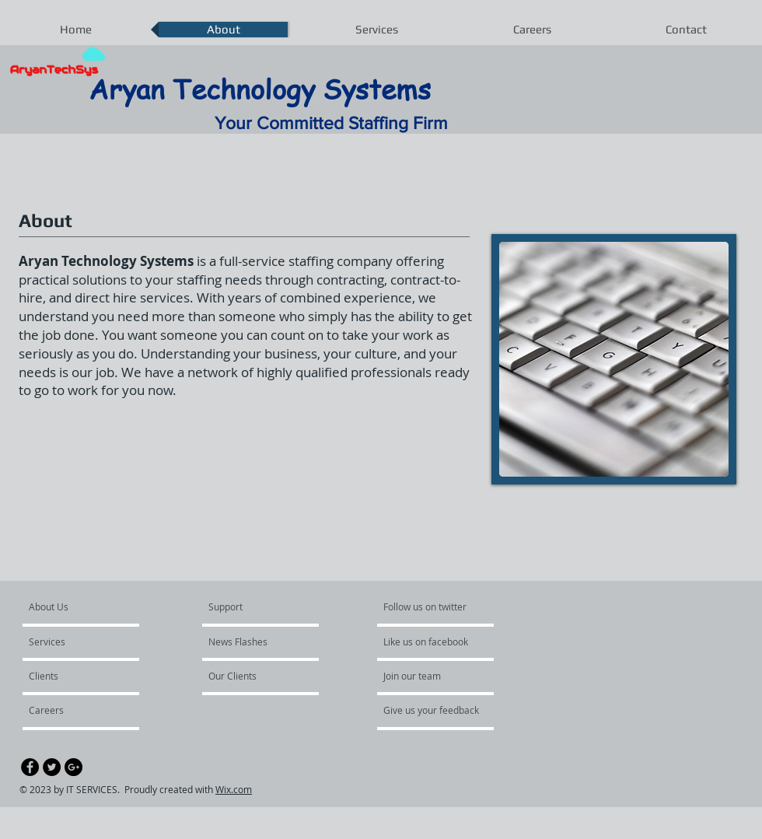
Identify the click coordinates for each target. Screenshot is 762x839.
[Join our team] (425, 675)
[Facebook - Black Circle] (30, 767)
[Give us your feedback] (439, 710)
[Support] (245, 606)
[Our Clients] (250, 675)
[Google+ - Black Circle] (73, 767)
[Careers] (70, 710)
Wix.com (233, 789)
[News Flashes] (253, 641)
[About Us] (88, 606)
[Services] (73, 641)
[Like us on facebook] (430, 641)
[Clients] (71, 675)
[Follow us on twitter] (426, 606)
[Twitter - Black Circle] (52, 767)
